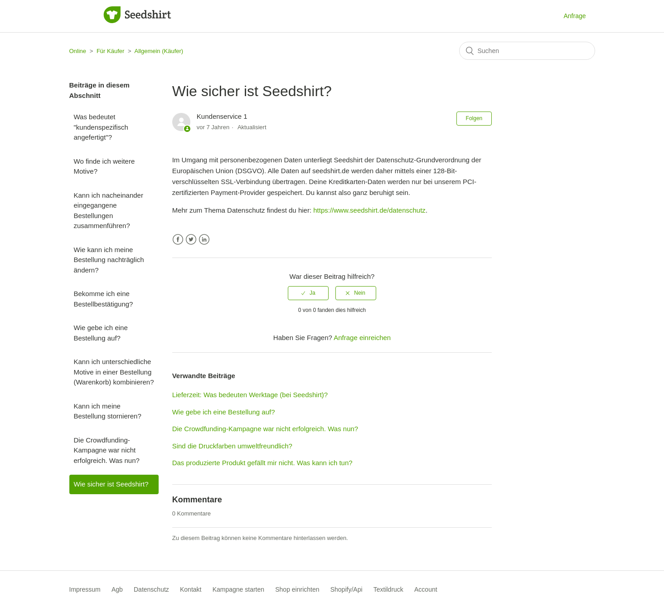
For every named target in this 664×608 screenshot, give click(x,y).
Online (78, 51)
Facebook (178, 239)
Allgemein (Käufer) (158, 51)
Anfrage (574, 15)
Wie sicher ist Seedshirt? (111, 484)
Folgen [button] (474, 118)
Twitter (191, 239)
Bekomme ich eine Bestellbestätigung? (103, 299)
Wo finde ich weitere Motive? (104, 166)
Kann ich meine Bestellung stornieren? (107, 411)
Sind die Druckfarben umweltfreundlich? (232, 446)
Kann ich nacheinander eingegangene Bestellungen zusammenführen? (108, 210)
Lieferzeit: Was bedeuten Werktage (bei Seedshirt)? (250, 395)
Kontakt (190, 589)
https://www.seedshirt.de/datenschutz (369, 210)
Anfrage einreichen (362, 337)
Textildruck (388, 589)
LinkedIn (204, 239)
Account (425, 589)
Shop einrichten (297, 589)
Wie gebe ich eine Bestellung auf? (101, 333)
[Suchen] (527, 51)
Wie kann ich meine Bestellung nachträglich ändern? (109, 260)
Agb (117, 589)
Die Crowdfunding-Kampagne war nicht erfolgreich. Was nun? (107, 450)
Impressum (85, 589)
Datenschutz (151, 589)
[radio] (308, 293)
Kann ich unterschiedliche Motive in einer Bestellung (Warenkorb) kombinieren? (114, 372)
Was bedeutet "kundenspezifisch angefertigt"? (101, 127)
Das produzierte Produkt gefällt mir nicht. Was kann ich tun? (262, 463)
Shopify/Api (346, 589)
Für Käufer (110, 51)
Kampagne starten (238, 589)
